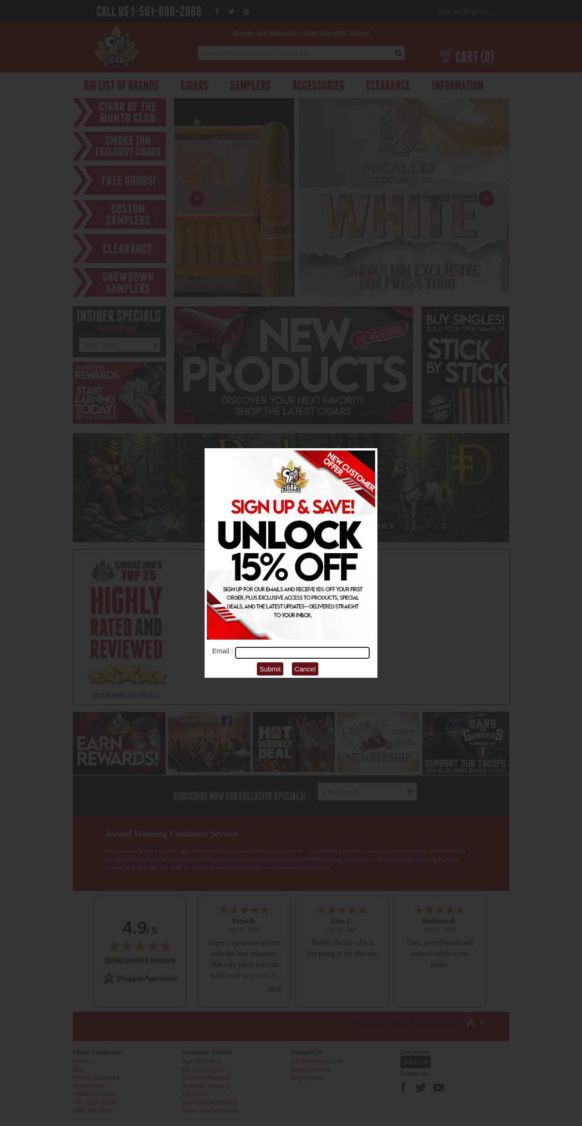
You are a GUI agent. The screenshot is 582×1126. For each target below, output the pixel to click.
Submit (270, 669)
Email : (223, 651)
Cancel (305, 669)
